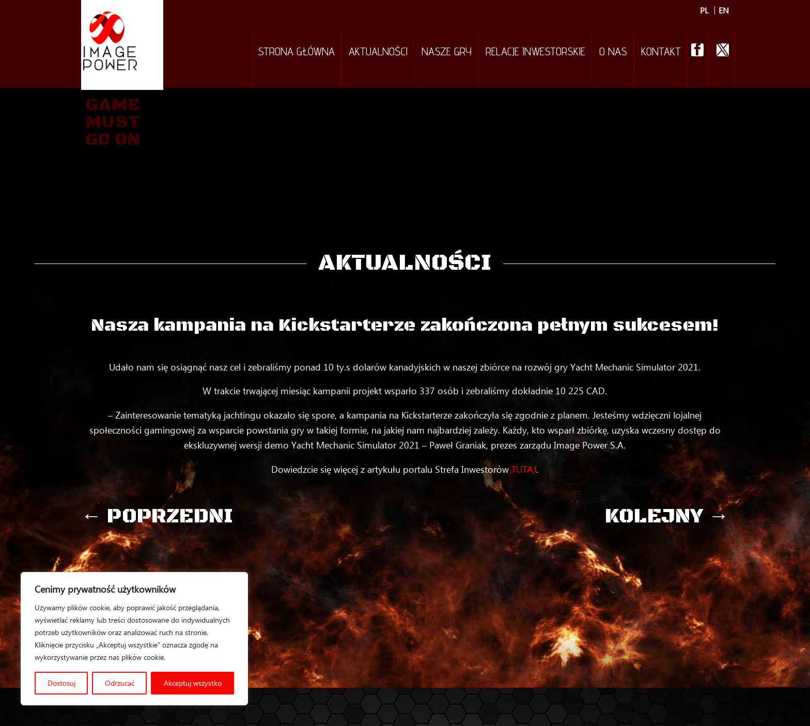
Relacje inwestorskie (535, 53)
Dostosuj (61, 683)
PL (704, 10)
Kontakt (661, 53)
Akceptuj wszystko (193, 683)
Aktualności (378, 53)
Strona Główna (296, 53)
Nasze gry (447, 53)
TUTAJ (523, 469)
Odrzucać (119, 683)
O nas (613, 53)
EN (724, 10)
